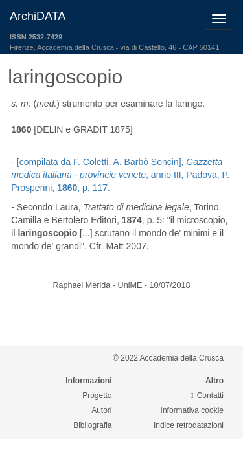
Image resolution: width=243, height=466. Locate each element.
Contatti (207, 395)
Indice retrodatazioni (189, 425)
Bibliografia (92, 425)
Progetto (96, 395)
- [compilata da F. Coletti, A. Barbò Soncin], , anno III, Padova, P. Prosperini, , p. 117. (120, 175)
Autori (101, 410)
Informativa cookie (192, 410)
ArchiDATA (37, 16)
